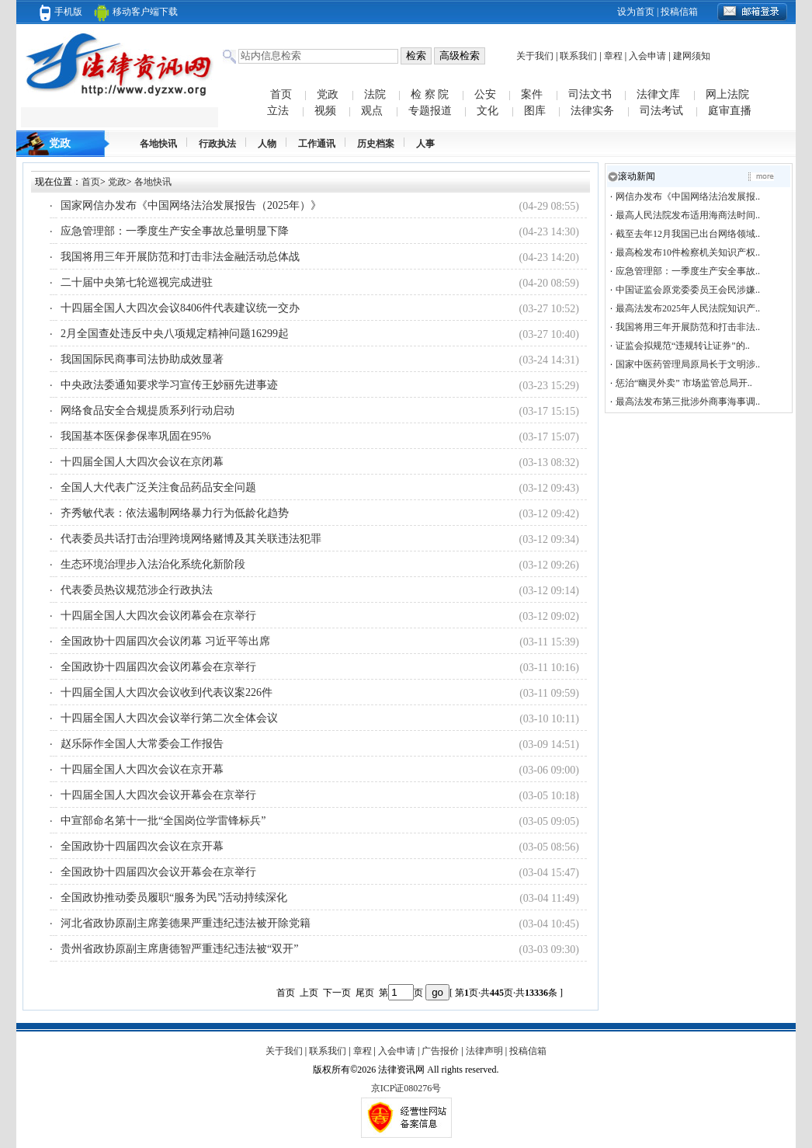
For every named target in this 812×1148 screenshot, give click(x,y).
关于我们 (534, 55)
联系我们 (578, 55)
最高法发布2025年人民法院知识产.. (688, 308)
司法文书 (590, 94)
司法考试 (661, 111)
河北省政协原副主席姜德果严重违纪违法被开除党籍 (186, 923)
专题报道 (430, 111)
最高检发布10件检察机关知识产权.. (688, 252)
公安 (485, 94)
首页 (281, 94)
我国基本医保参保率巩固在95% (136, 436)
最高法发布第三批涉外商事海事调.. (688, 401)
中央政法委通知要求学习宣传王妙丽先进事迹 (169, 385)
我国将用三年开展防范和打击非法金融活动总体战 (180, 257)
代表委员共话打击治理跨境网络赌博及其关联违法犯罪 (191, 538)
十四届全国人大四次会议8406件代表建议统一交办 (180, 308)
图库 (535, 111)
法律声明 (484, 1050)
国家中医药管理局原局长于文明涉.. (688, 364)
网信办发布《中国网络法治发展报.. (688, 196)
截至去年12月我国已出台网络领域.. (688, 233)
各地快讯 (153, 181)
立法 (278, 111)
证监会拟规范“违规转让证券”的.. (683, 345)
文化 (487, 111)
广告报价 (440, 1050)
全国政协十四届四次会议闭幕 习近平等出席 (165, 641)
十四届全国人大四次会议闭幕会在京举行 (158, 615)
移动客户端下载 (136, 11)
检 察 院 (430, 94)
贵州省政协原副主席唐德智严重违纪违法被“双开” (179, 949)
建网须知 (691, 55)
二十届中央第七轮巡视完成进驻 (137, 282)
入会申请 (647, 55)
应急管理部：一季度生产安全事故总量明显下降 (175, 231)
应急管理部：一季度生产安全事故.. (688, 271)
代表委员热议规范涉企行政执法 (137, 590)
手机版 (61, 11)
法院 (375, 94)
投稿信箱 (679, 11)
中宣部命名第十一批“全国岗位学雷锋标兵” (163, 820)
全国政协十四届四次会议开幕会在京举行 (158, 872)
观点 (372, 111)
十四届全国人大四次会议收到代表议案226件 (166, 692)
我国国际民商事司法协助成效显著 (142, 359)
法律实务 (592, 111)
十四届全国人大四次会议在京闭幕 (142, 462)
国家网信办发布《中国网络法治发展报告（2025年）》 (191, 205)
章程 (613, 55)
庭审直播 (729, 111)
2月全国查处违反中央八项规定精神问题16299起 (175, 333)
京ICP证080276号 (406, 1088)
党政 (327, 94)
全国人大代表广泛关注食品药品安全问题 (158, 487)
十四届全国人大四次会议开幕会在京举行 (158, 795)
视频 (325, 111)
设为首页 (635, 11)
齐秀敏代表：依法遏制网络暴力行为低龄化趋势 (175, 513)
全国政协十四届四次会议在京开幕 (142, 846)
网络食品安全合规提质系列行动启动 (147, 410)
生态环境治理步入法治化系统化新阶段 (153, 564)
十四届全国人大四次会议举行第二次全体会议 (169, 718)
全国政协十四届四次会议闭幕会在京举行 (158, 667)
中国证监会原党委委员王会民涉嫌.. (688, 289)
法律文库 (658, 94)
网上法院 (727, 94)
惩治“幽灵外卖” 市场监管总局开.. (684, 382)
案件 (532, 94)
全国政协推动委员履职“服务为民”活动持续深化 (174, 897)
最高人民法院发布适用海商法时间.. (688, 215)
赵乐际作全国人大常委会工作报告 (142, 744)
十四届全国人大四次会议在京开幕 (142, 769)
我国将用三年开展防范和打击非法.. (688, 327)
